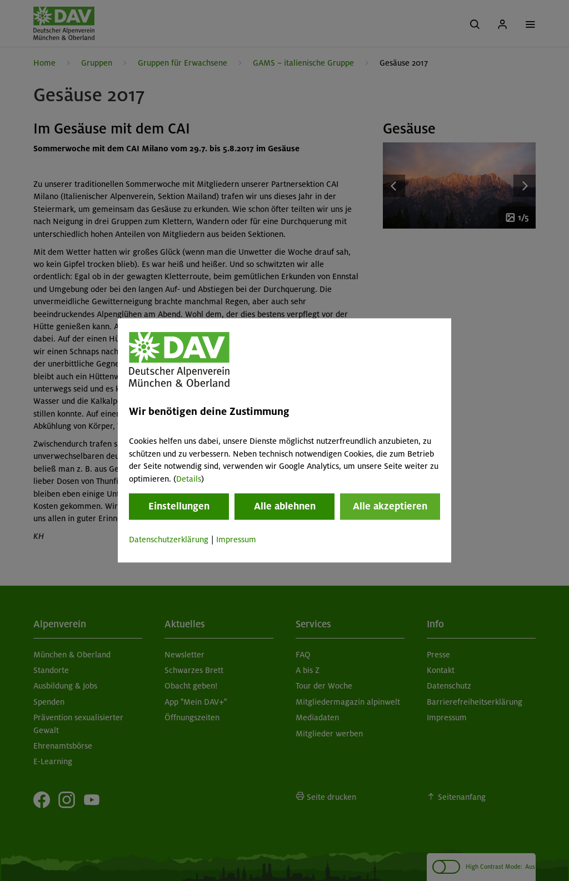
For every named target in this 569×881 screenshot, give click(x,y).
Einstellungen (178, 506)
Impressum (236, 539)
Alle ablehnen (285, 506)
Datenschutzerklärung (168, 539)
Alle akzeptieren (390, 506)
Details (188, 479)
